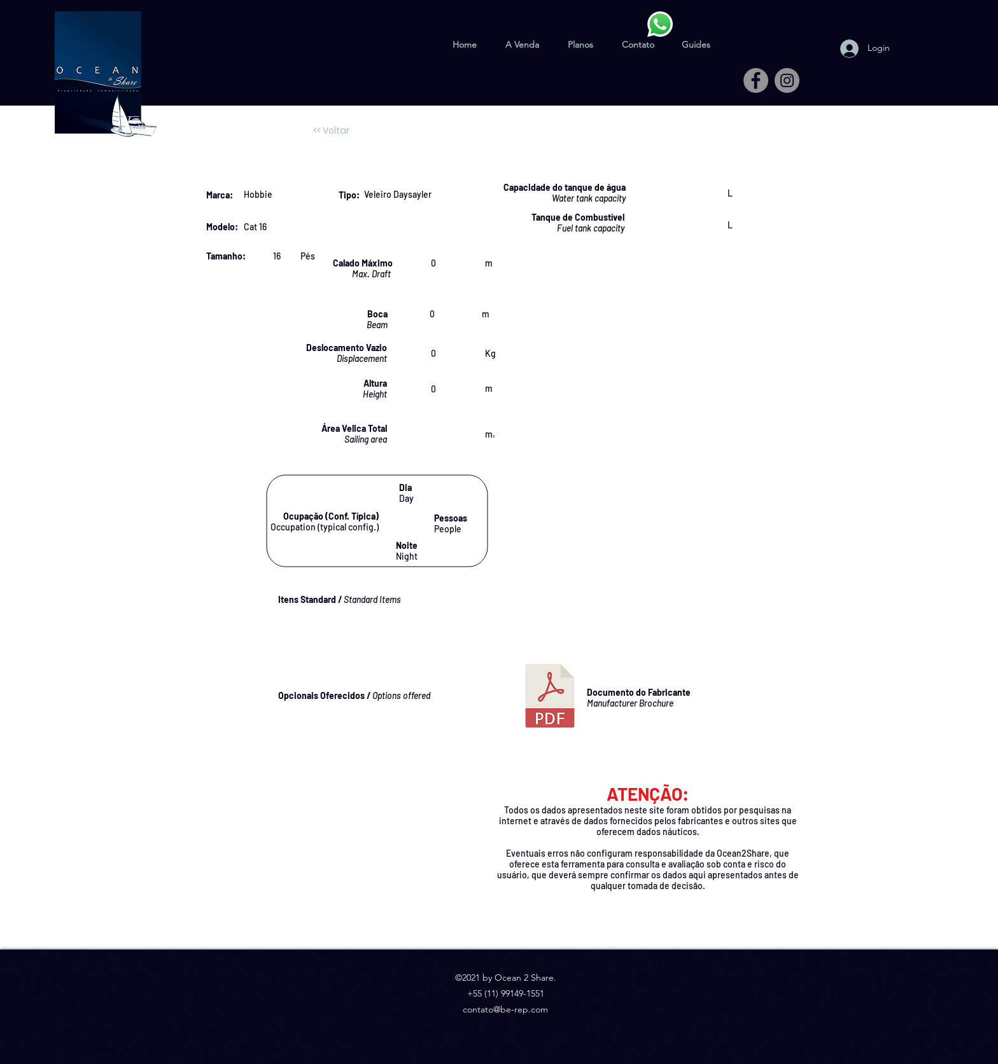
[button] (696, 39)
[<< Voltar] (331, 131)
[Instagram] (787, 80)
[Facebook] (755, 80)
